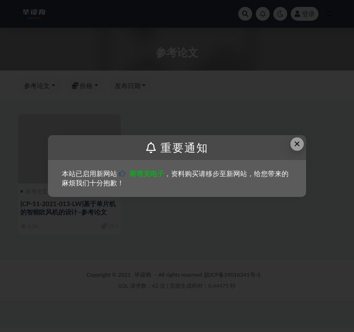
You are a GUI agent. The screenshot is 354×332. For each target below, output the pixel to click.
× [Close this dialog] (297, 143)
